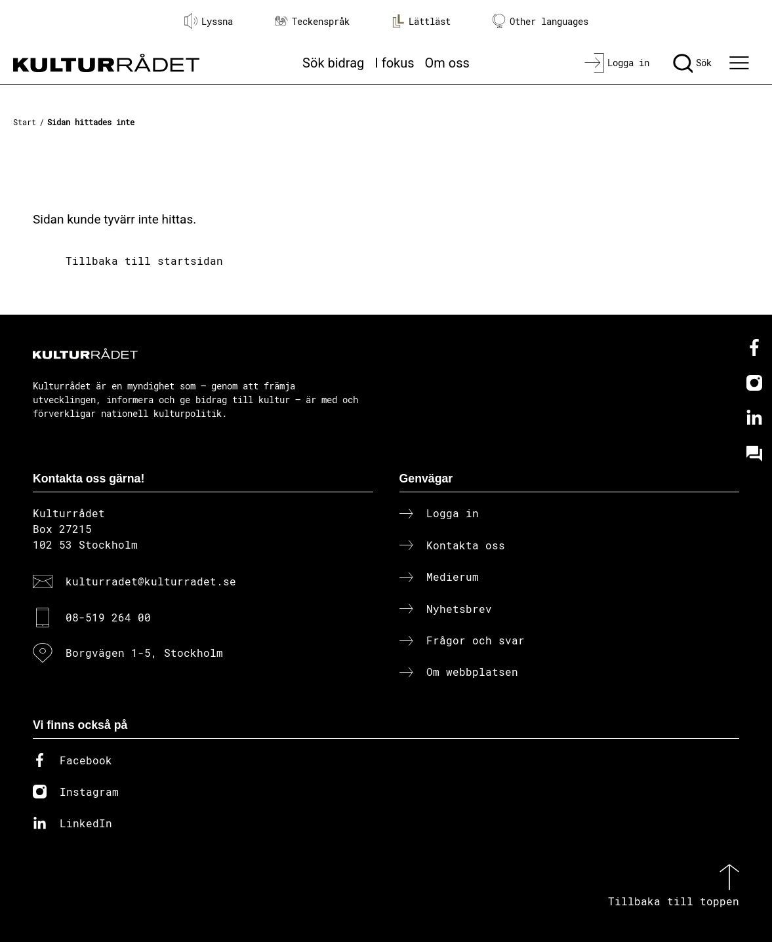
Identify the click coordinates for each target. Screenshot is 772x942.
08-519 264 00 (108, 617)
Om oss (447, 63)
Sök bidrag (333, 63)
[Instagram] (754, 383)
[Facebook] (754, 347)
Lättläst (421, 21)
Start (24, 122)
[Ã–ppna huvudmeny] (741, 63)
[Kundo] (754, 453)
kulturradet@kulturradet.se (151, 581)
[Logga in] (616, 62)
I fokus (394, 63)
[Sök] (692, 62)
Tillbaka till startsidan (144, 260)
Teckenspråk (312, 21)
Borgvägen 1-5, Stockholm (144, 652)
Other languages (540, 21)
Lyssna (208, 21)
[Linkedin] (754, 418)
